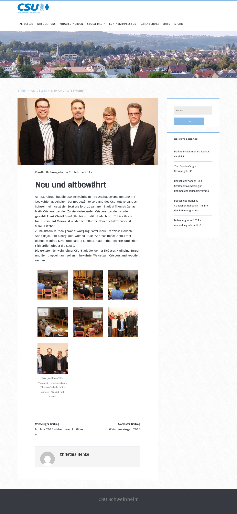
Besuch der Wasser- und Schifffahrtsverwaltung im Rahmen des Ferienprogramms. (191, 186)
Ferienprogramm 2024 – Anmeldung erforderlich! (187, 223)
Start (22, 90)
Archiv (179, 23)
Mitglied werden (71, 23)
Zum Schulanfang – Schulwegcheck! (185, 168)
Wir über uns (46, 23)
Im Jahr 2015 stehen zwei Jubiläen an (59, 432)
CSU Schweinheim (119, 499)
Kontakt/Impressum (123, 23)
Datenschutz (150, 23)
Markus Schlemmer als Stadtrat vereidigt (191, 154)
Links (166, 23)
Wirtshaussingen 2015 (124, 429)
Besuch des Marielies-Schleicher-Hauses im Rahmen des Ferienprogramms (191, 205)
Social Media (96, 23)
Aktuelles (26, 23)
